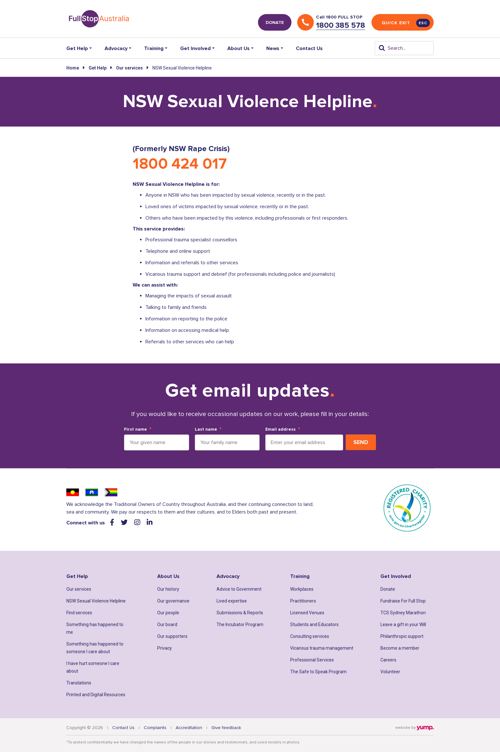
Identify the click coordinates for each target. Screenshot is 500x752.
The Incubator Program (240, 624)
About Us (168, 576)
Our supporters (172, 636)
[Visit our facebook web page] (113, 523)
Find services (79, 612)
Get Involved (395, 576)
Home (72, 67)
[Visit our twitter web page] (125, 523)
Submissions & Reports (240, 612)
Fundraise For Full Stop (403, 600)
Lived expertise (232, 600)
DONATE (275, 22)
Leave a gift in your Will (403, 624)
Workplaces (301, 589)
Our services (129, 67)
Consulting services (309, 636)
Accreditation (189, 727)
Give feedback (226, 727)
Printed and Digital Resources (95, 694)
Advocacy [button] (116, 48)
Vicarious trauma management (321, 648)
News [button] (272, 48)
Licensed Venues (307, 612)
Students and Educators (314, 624)
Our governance (173, 600)
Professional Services (312, 659)
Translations (78, 682)
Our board (167, 624)
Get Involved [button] (195, 48)
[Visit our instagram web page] (138, 523)
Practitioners (303, 600)
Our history (168, 589)
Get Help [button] (77, 48)
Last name (206, 429)
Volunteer (390, 671)
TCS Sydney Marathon (403, 612)
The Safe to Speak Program (318, 671)
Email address (280, 429)
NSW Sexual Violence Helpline (96, 600)
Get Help (98, 67)
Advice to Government (239, 589)
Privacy (164, 648)
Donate (387, 589)
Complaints (155, 727)
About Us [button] (238, 48)
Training (300, 576)
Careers (388, 659)
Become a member (399, 648)
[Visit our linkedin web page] (149, 523)
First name (135, 429)
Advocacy (228, 576)
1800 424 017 (180, 164)
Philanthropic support (401, 636)
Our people (168, 612)
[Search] (404, 48)
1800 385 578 (340, 25)
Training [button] (154, 48)
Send (360, 442)
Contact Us (309, 48)
